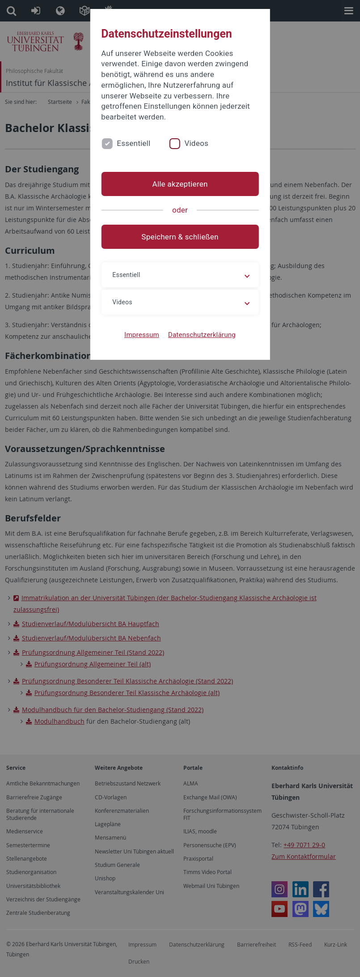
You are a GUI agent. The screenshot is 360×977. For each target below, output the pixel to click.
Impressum (141, 335)
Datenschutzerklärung (202, 335)
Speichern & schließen (179, 236)
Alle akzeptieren (180, 183)
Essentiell (133, 143)
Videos (196, 143)
